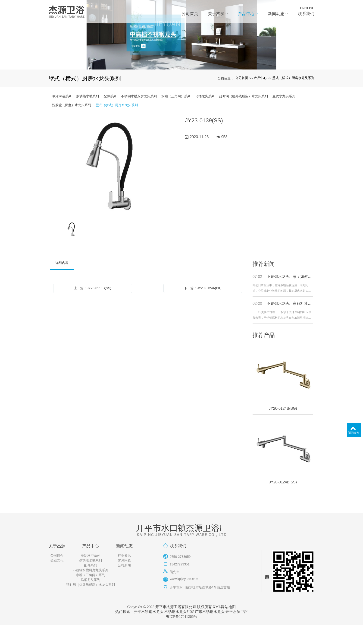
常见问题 (124, 560)
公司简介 (56, 555)
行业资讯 (124, 555)
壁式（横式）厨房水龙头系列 (293, 78)
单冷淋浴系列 (62, 96)
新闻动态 (124, 546)
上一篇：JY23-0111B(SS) (92, 288)
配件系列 (109, 96)
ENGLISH (307, 8)
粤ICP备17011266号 (181, 617)
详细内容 (62, 263)
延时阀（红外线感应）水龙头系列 (243, 96)
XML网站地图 (224, 607)
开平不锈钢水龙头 (148, 612)
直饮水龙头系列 (283, 96)
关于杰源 (57, 546)
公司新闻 (124, 565)
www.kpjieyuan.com (184, 579)
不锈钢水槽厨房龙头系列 (139, 96)
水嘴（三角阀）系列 (176, 96)
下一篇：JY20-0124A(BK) (202, 288)
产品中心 (260, 78)
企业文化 (56, 560)
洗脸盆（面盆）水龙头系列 (71, 105)
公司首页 (241, 78)
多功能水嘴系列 (87, 96)
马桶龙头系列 (205, 96)
